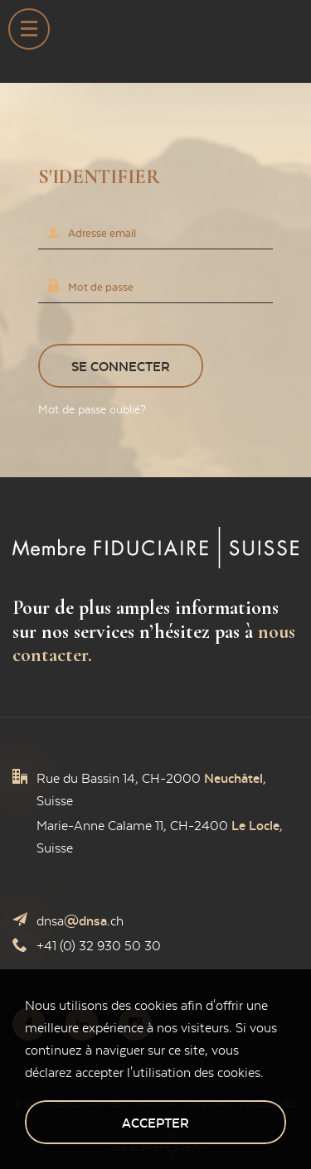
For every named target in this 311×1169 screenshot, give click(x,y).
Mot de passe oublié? (92, 409)
